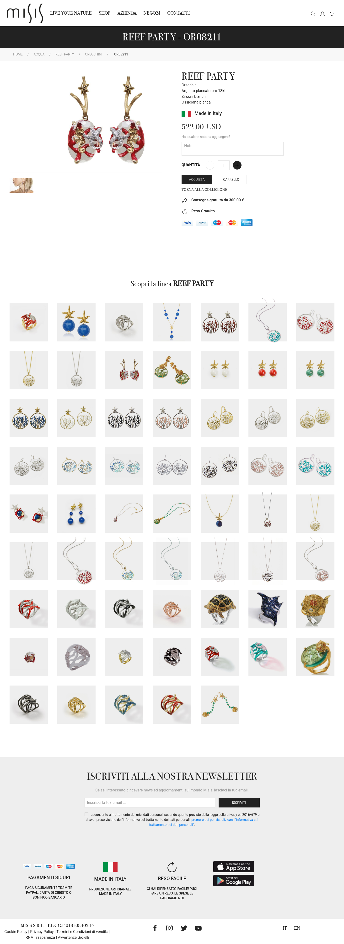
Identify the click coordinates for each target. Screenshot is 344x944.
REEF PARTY (64, 54)
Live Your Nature (71, 13)
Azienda (127, 13)
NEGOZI (152, 13)
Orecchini (93, 54)
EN (297, 928)
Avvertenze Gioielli (73, 937)
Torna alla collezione (204, 189)
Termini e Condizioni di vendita (82, 931)
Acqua (39, 54)
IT (285, 928)
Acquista (197, 179)
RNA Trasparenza (40, 937)
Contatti (178, 13)
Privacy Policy (42, 931)
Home (18, 54)
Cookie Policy (15, 931)
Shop (104, 13)
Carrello (231, 179)
